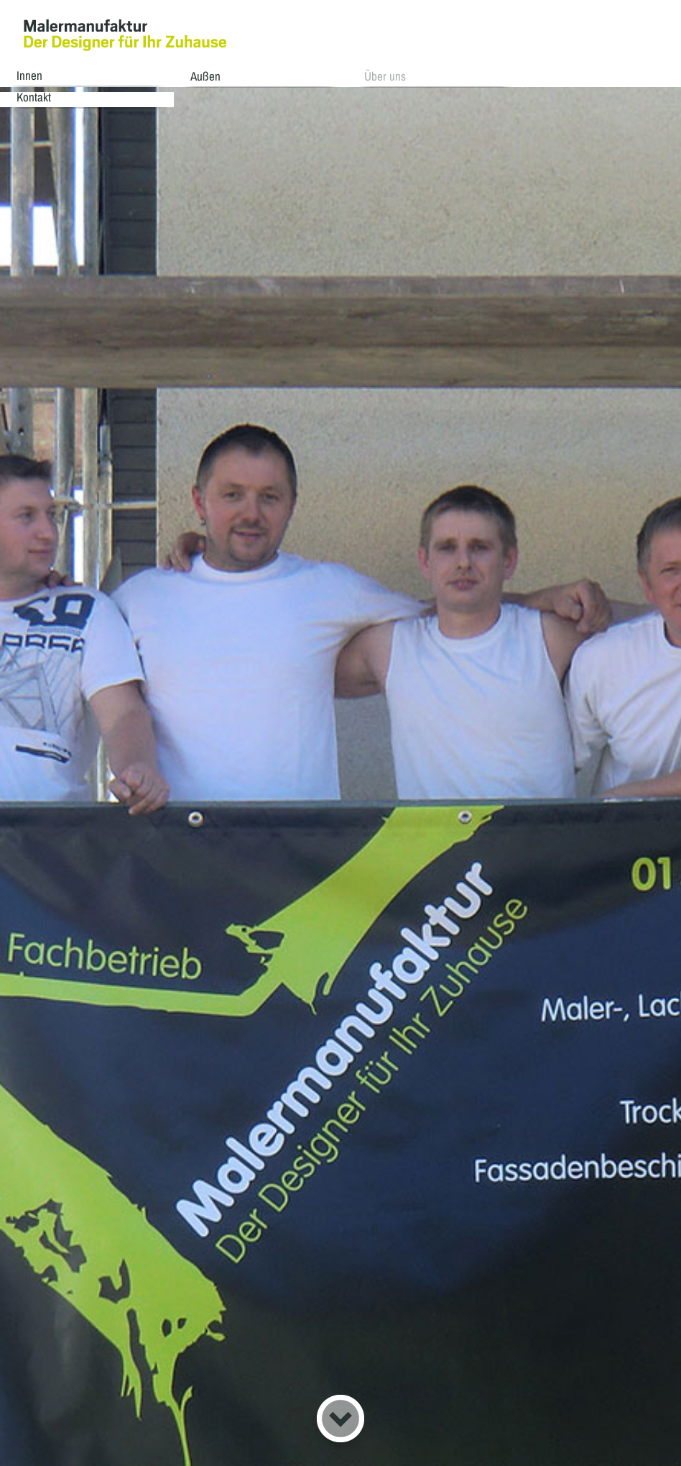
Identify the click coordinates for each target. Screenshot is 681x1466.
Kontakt (533, 75)
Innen (37, 75)
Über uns (373, 75)
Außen (203, 75)
